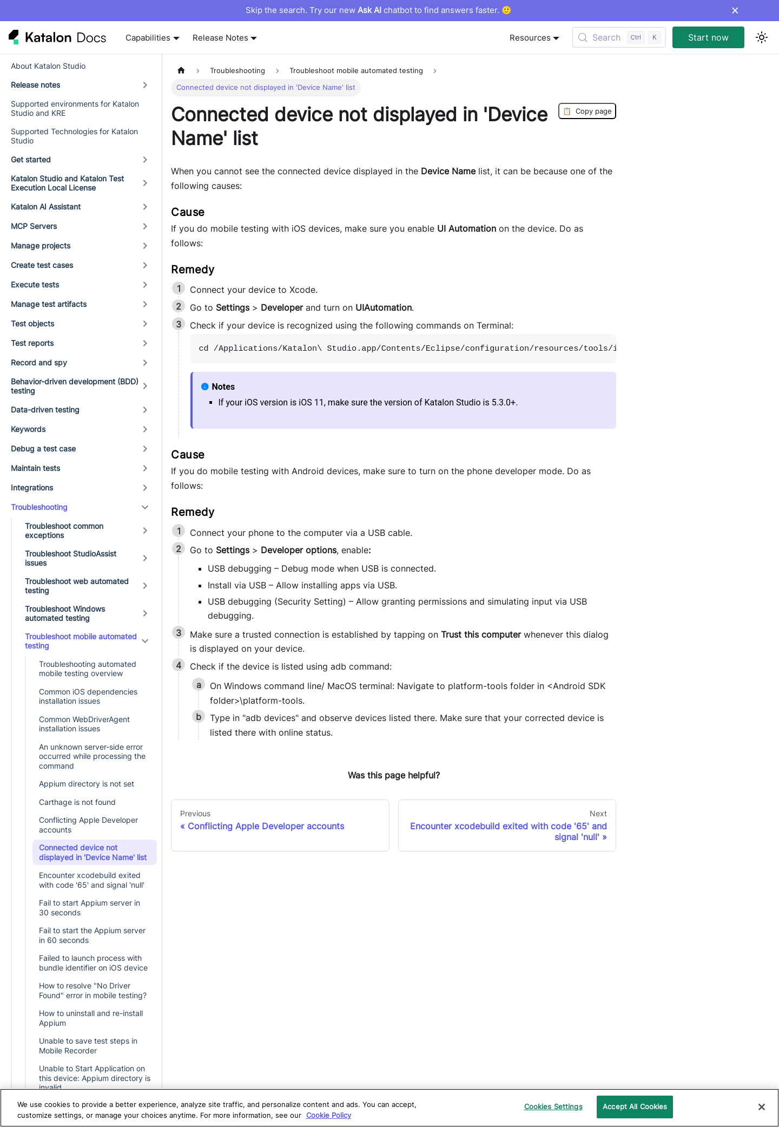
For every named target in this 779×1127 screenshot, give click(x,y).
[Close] (762, 1107)
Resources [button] (530, 37)
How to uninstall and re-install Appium (91, 1017)
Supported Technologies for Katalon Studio (74, 136)
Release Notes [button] (220, 37)
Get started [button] (31, 159)
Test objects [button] (32, 323)
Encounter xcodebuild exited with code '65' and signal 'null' (91, 879)
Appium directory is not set (86, 783)
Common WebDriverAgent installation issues (84, 724)
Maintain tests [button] (35, 468)
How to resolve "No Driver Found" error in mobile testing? (93, 990)
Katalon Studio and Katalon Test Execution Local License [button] (67, 183)
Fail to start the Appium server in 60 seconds (92, 935)
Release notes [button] (35, 84)
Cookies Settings (553, 1106)
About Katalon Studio (48, 65)
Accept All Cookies (635, 1106)
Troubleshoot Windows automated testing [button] (65, 613)
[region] (389, 1108)
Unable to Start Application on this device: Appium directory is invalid (94, 1078)
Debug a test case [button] (43, 448)
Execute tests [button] (35, 284)
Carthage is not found (77, 802)
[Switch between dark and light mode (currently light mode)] (761, 37)
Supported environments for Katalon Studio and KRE (75, 108)
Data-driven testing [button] (45, 409)
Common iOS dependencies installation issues (88, 696)
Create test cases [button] (42, 265)
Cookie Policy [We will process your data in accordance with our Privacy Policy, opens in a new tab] (328, 1115)
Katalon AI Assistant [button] (46, 206)
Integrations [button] (32, 487)
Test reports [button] (32, 343)
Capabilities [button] (148, 37)
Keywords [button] (28, 429)
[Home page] (181, 70)
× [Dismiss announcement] (735, 10)
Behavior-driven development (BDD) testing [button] (74, 386)
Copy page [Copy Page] (587, 111)
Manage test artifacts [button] (49, 304)
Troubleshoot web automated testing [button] (77, 585)
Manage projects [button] (40, 245)
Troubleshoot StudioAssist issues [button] (70, 558)
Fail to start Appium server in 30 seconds (89, 907)
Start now (708, 37)
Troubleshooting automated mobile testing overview (87, 668)
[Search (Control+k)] (619, 37)
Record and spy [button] (39, 362)
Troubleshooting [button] (39, 507)
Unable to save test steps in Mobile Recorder (88, 1045)
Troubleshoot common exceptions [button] (64, 530)
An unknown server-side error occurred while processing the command (92, 756)
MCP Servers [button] (34, 226)
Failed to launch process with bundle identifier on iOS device (93, 962)
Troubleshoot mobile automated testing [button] (81, 641)
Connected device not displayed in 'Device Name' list (93, 852)
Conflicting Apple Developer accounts (88, 824)
